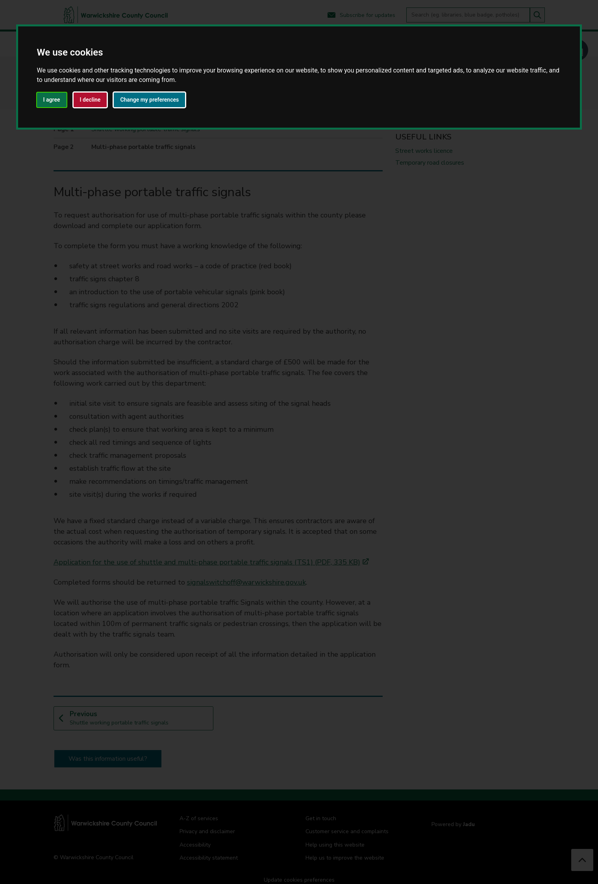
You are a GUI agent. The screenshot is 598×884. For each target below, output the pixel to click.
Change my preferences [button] (149, 100)
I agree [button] (51, 100)
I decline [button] (90, 100)
